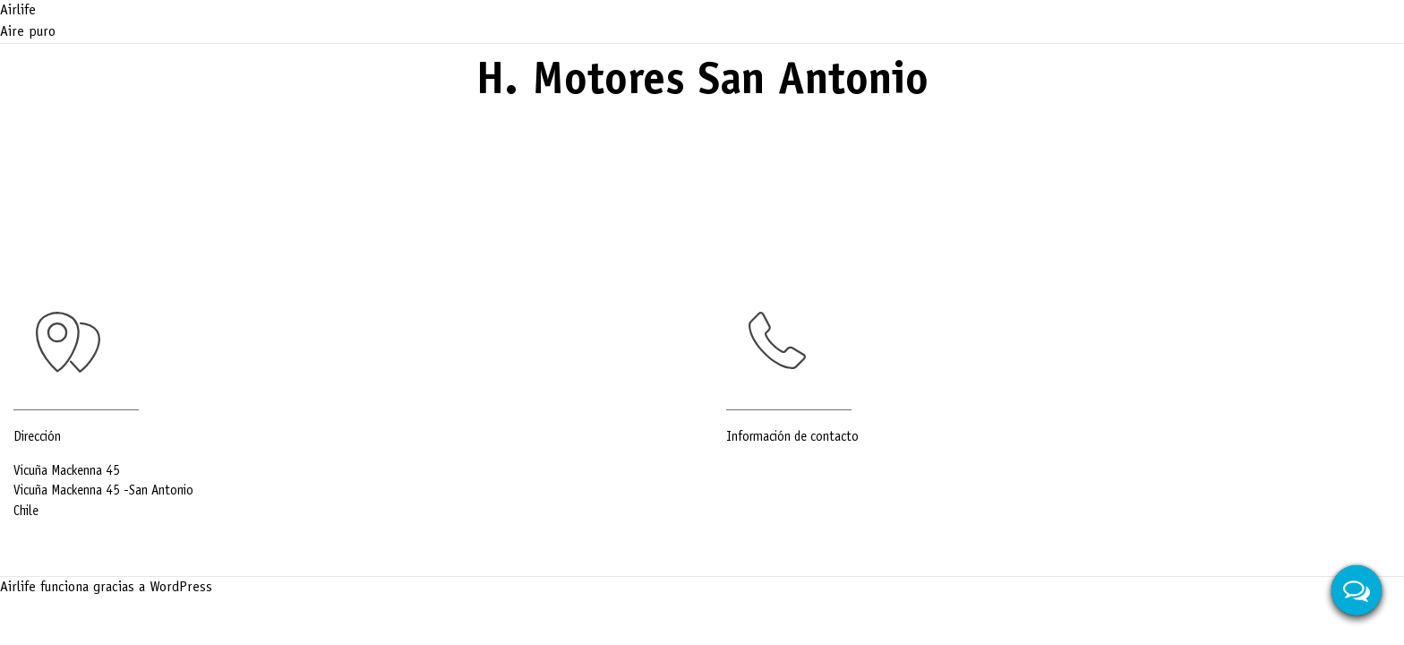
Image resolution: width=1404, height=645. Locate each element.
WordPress (181, 587)
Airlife (18, 11)
